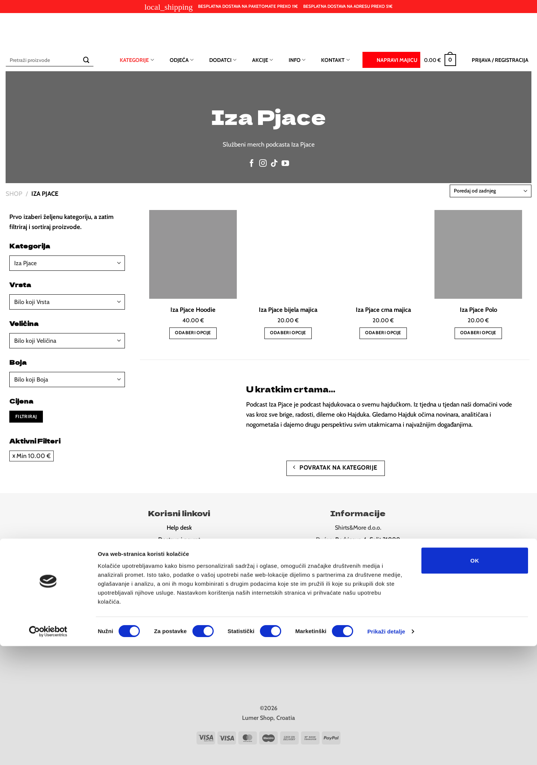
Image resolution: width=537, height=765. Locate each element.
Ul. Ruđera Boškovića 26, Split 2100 (368, 551)
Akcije (262, 59)
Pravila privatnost (179, 551)
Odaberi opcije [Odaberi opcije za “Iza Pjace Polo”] (478, 332)
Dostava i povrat (179, 539)
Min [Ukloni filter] (33, 456)
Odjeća (182, 59)
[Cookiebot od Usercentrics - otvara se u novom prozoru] (48, 750)
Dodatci (222, 59)
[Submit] (86, 59)
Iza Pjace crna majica (383, 309)
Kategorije (137, 59)
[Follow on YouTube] (285, 164)
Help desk (179, 527)
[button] (440, 60)
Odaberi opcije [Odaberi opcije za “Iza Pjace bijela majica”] (288, 332)
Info (297, 59)
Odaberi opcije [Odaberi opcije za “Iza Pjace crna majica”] (383, 332)
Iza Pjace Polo (478, 309)
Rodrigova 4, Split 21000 (367, 539)
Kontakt (335, 59)
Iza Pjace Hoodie (193, 309)
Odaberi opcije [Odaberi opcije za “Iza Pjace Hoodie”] (193, 332)
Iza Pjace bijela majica (288, 309)
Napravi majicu (391, 59)
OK (474, 679)
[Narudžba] (490, 191)
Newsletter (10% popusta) (179, 575)
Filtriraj (26, 416)
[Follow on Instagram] (263, 164)
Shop (14, 193)
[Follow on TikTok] (274, 164)
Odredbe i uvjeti (179, 563)
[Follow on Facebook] (251, 164)
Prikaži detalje (386, 750)
